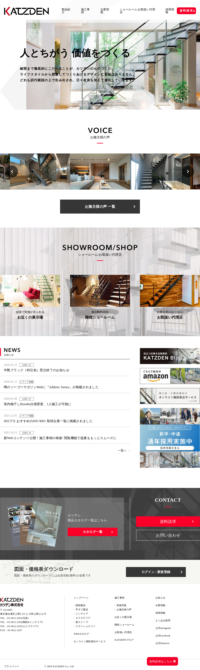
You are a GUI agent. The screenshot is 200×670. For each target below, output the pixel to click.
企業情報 (104, 11)
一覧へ (122, 450)
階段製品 (81, 605)
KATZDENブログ (124, 639)
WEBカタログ (81, 633)
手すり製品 (82, 609)
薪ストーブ (82, 622)
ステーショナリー (85, 626)
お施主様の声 (124, 609)
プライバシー (11, 666)
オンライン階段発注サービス (90, 641)
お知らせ (160, 597)
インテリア (82, 613)
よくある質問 (162, 620)
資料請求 (186, 10)
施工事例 (85, 11)
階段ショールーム (124, 624)
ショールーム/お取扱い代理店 (137, 11)
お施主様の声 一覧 (100, 207)
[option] (40, 171)
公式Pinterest (162, 643)
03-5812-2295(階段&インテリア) (25, 622)
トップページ (81, 597)
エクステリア (83, 618)
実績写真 (122, 605)
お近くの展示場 (123, 617)
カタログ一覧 (92, 531)
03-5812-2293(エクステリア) (23, 626)
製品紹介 (66, 11)
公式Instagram (163, 628)
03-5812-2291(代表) (18, 618)
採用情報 (169, 11)
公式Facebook (162, 635)
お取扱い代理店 (123, 632)
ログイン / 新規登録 (156, 572)
